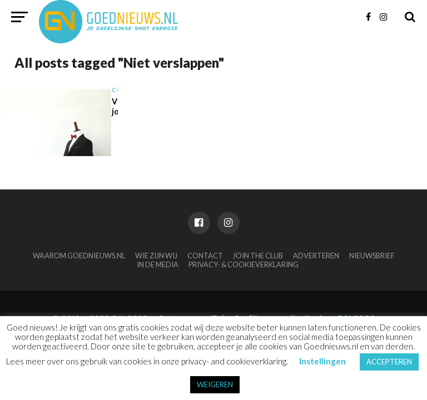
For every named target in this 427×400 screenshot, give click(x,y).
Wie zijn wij (156, 255)
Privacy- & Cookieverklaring (243, 264)
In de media (157, 264)
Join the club (258, 255)
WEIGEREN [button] (215, 384)
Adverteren (316, 255)
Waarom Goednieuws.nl (79, 255)
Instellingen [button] (322, 361)
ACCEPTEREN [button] (389, 361)
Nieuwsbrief (372, 255)
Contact (205, 255)
